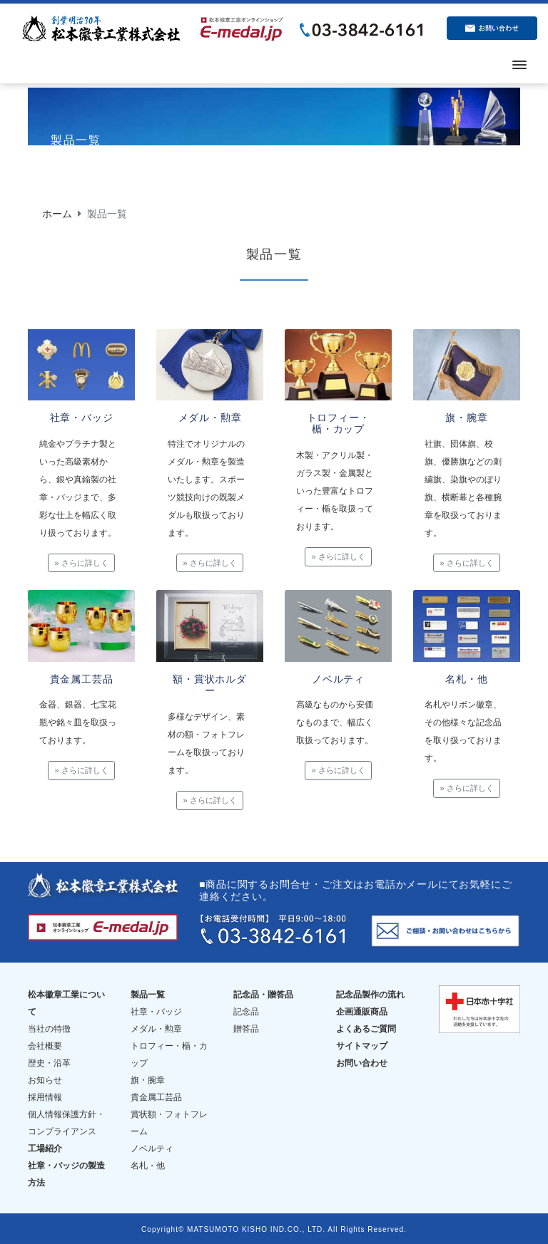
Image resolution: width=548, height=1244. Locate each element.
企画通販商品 (361, 1010)
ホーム (57, 213)
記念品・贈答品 (263, 993)
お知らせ (45, 1079)
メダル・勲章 (156, 1027)
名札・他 (148, 1164)
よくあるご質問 (366, 1027)
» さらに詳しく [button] (81, 563)
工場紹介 (45, 1147)
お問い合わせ (361, 1062)
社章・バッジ (156, 1010)
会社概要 (45, 1044)
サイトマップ (361, 1044)
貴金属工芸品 (156, 1096)
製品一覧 (148, 993)
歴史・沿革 (49, 1062)
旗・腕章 (148, 1079)
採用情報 (45, 1096)
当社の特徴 (49, 1027)
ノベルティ (152, 1147)
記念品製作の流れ (370, 993)
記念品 (246, 1010)
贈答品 (246, 1027)
